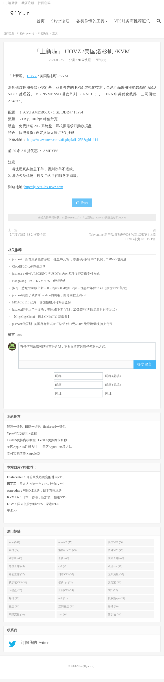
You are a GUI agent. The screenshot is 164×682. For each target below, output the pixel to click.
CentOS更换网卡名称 (52, 443)
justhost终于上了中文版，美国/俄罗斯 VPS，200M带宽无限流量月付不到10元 (65, 312)
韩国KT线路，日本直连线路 (34, 493)
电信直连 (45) (17, 569)
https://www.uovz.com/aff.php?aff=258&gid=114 (62, 143)
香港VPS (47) (115, 553)
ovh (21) (63, 601)
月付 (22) (14, 601)
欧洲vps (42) (115, 569)
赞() (81, 206)
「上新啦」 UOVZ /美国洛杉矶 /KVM (82, 55)
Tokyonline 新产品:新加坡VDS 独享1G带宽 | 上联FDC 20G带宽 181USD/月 (122, 240)
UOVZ (32, 79)
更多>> (12, 514)
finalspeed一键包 (54, 429)
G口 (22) (113, 593)
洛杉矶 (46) (15, 561)
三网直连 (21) (66, 609)
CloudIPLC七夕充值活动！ (30, 269)
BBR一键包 (33, 429)
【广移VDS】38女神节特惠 (27, 238)
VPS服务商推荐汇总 (132, 24)
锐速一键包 (15, 429)
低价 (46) (63, 561)
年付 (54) (14, 553)
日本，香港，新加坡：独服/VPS (36, 500)
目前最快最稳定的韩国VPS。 (36, 480)
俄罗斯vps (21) (116, 601)
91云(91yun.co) (19, 16)
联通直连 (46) (116, 561)
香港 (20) (113, 609)
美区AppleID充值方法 (57, 450)
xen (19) (62, 617)
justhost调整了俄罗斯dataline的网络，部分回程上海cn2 (49, 298)
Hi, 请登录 (10, 5)
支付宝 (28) (114, 585)
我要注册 (28, 5)
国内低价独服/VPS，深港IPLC (33, 507)
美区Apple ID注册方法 (22, 450)
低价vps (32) (65, 585)
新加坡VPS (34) (18, 585)
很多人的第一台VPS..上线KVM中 (36, 487)
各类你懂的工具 (90, 24)
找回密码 (44, 5)
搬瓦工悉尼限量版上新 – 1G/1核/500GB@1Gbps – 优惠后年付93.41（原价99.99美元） (70, 291)
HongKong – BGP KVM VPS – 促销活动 (39, 284)
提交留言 (144, 367)
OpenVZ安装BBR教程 (22, 436)
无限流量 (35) (116, 577)
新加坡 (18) (114, 617)
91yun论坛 (60, 24)
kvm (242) (14, 545)
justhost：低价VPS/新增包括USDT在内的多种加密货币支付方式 (56, 277)
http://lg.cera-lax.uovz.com (43, 190)
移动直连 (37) (17, 577)
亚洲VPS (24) (66, 593)
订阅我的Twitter (33, 646)
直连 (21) (14, 609)
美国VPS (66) (115, 545)
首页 (41, 24)
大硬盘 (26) (15, 593)
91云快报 (43, 36)
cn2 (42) (62, 569)
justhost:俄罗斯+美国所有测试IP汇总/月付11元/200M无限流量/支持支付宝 (62, 327)
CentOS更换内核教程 (21, 443)
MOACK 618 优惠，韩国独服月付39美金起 (41, 305)
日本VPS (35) (66, 577)
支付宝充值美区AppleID (23, 456)
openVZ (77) (65, 545)
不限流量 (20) (17, 617)
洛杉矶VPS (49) (67, 553)
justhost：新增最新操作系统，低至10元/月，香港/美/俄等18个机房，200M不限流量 (69, 262)
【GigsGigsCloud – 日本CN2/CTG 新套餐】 (41, 320)
